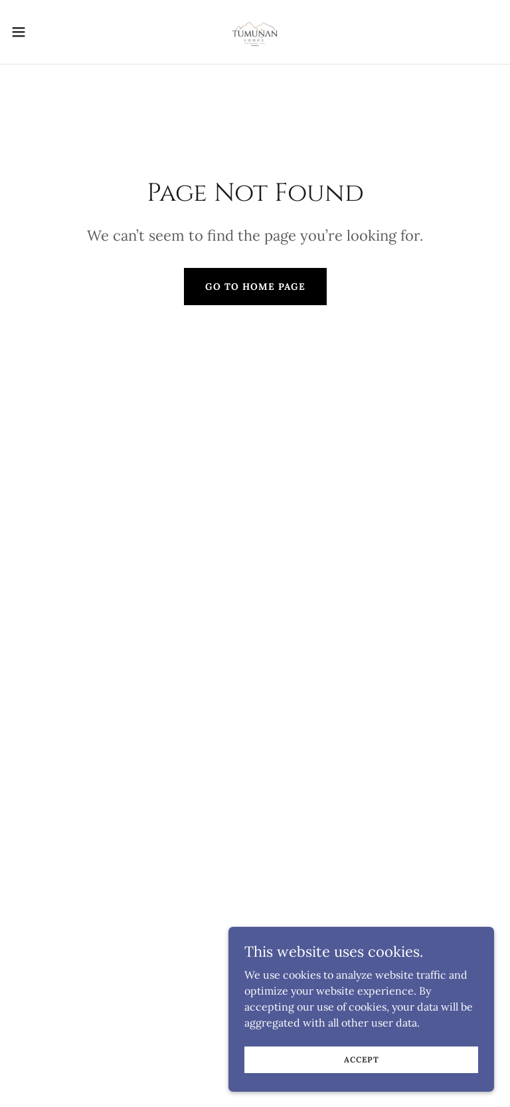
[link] (255, 32)
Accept (361, 1059)
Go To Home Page (255, 287)
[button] (42, 32)
